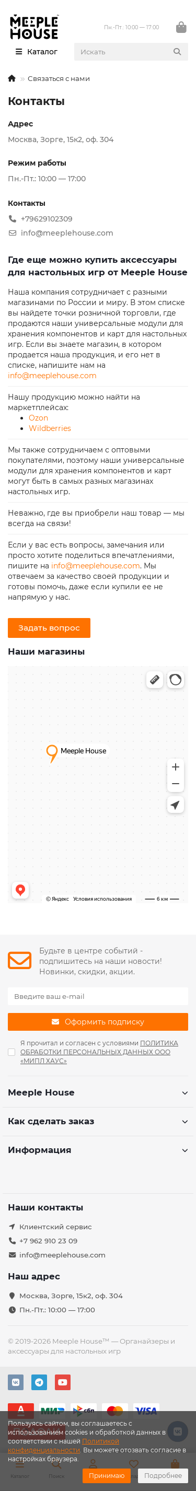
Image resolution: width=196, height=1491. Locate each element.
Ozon (38, 418)
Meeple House (98, 1092)
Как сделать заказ (98, 1121)
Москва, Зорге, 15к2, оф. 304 (71, 1295)
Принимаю (106, 1476)
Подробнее (163, 1476)
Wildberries (50, 428)
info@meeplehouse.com (52, 375)
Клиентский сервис (55, 1226)
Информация (98, 1150)
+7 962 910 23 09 (48, 1241)
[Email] (98, 996)
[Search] (131, 52)
